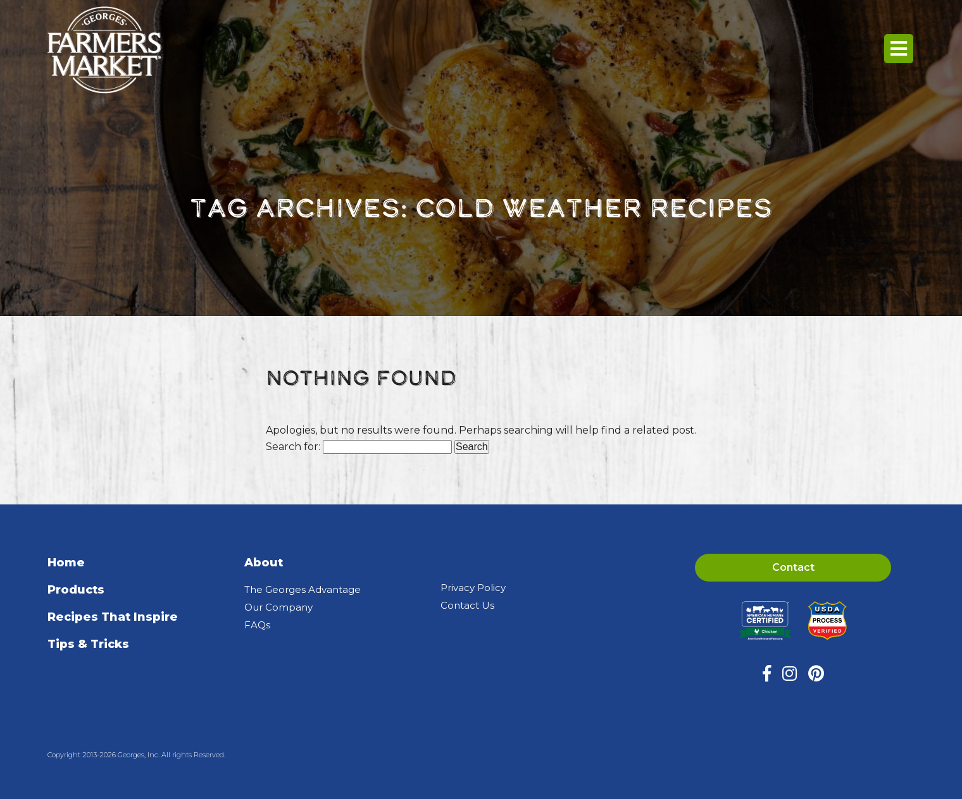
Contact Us (467, 605)
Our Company (278, 607)
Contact (793, 567)
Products (75, 590)
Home (66, 563)
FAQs (257, 625)
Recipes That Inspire (112, 617)
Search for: (293, 447)
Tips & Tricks (88, 644)
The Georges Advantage (302, 589)
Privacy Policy (473, 588)
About (263, 563)
